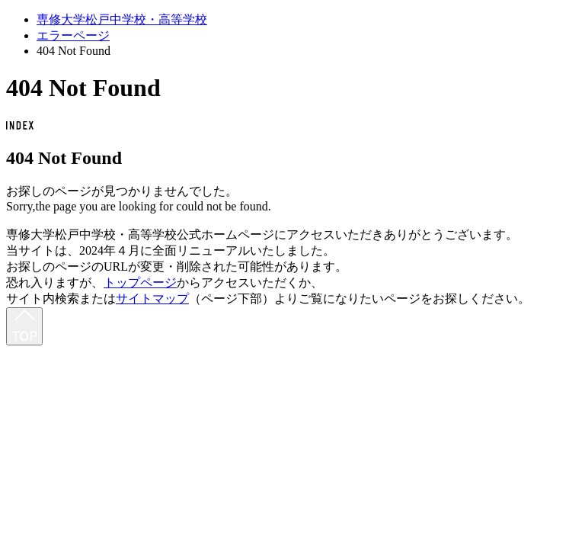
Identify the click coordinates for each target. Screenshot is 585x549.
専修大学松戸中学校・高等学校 (122, 19)
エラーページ (73, 35)
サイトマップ (152, 298)
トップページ (140, 282)
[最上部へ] (24, 326)
